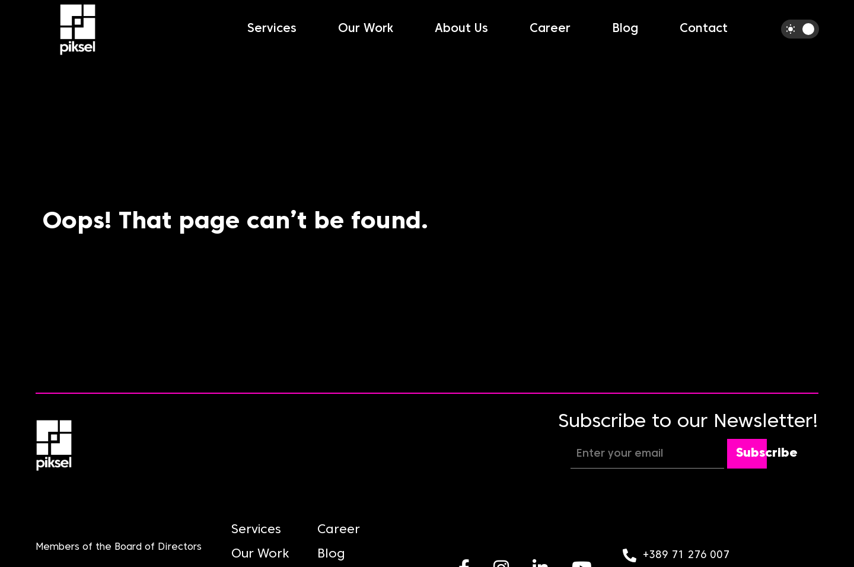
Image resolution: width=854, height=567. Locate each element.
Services (272, 29)
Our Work (365, 29)
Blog (625, 29)
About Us (461, 29)
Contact (704, 29)
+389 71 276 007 (686, 555)
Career (550, 29)
